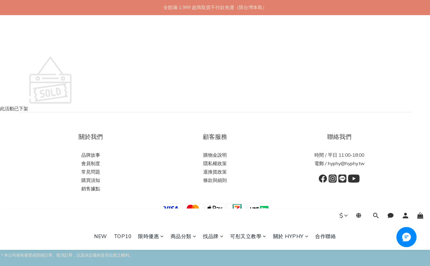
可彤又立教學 (248, 43)
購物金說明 (215, 155)
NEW (100, 43)
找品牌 (213, 43)
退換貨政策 (215, 172)
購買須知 (90, 180)
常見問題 (90, 172)
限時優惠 (151, 43)
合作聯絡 (325, 43)
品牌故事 (90, 155)
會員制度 (90, 163)
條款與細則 (215, 180)
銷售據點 (90, 189)
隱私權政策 (215, 163)
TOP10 (123, 43)
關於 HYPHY (291, 43)
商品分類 (184, 43)
